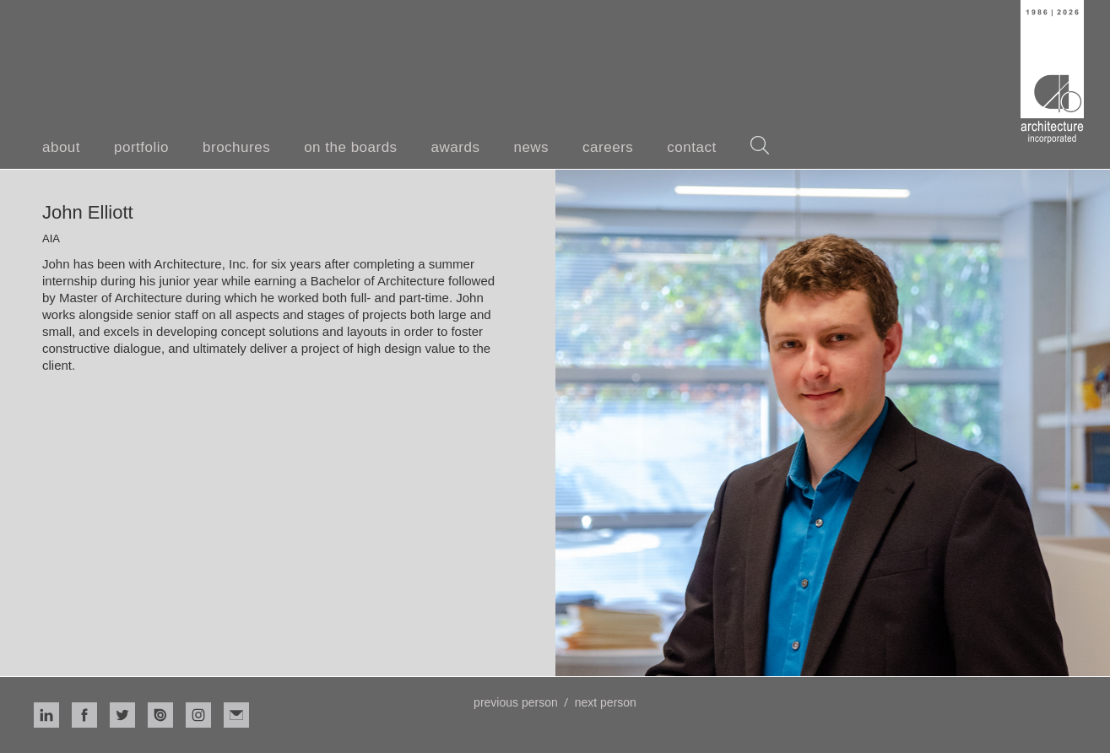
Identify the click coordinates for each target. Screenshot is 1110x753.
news (531, 147)
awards (455, 147)
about (61, 147)
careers (607, 147)
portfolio (141, 147)
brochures (236, 147)
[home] (1052, 72)
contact (691, 147)
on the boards (350, 147)
